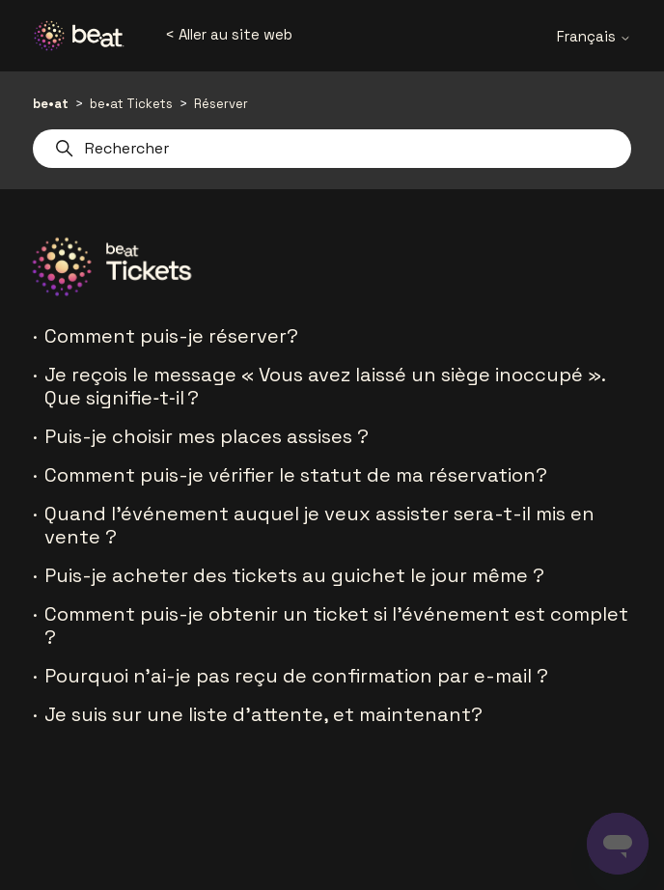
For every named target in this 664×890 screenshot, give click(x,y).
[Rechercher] (331, 148)
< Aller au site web (228, 34)
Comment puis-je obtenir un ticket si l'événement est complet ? (336, 625)
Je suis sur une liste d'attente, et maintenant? (263, 714)
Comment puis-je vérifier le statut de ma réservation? (295, 474)
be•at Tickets (131, 104)
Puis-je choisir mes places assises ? (206, 436)
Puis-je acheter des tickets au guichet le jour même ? (294, 575)
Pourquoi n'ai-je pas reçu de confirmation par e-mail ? (296, 675)
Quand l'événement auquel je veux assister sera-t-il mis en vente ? (319, 525)
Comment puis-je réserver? (171, 335)
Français (594, 36)
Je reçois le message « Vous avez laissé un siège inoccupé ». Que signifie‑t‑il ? (324, 386)
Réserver (221, 104)
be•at (51, 104)
